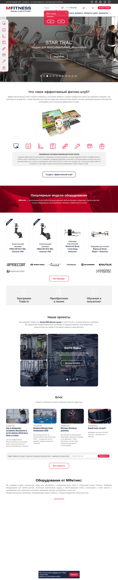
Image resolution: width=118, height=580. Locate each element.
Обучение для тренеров (54, 2)
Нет (61, 21)
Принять (74, 574)
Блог (95, 13)
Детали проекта (72, 363)
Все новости (59, 466)
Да (50, 21)
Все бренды (59, 279)
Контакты (103, 13)
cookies (55, 573)
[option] (17, 237)
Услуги (71, 13)
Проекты (88, 13)
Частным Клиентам (37, 2)
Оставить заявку (104, 7)
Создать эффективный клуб (59, 174)
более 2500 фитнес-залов (50, 322)
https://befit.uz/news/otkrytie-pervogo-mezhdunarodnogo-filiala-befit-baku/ (74, 354)
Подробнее (59, 57)
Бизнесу (26, 2)
